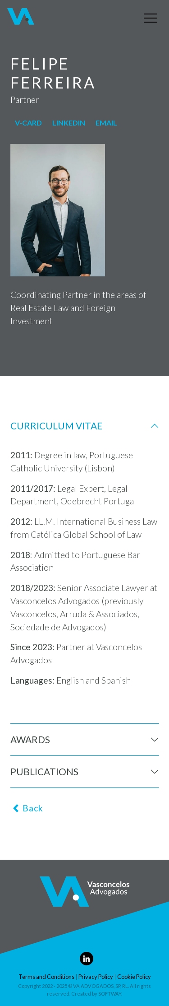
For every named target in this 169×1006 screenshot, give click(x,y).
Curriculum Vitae (56, 425)
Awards (30, 739)
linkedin (68, 122)
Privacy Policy (95, 976)
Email (106, 122)
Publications (44, 771)
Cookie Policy (134, 976)
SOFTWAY (109, 994)
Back (27, 808)
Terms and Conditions (46, 976)
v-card (28, 122)
